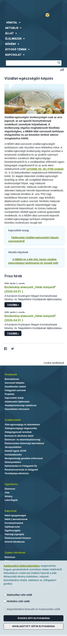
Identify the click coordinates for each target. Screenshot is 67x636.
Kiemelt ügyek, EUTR (15, 451)
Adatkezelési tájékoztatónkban (22, 565)
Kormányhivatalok (14, 523)
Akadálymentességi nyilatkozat (20, 405)
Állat (7, 492)
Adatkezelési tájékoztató (17, 401)
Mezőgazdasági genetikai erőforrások (24, 458)
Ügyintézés (11, 484)
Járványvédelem (13, 447)
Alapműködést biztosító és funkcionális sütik (32, 609)
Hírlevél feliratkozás (15, 542)
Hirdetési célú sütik (17, 601)
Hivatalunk (11, 374)
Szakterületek (13, 420)
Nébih (17, 5)
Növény (8, 496)
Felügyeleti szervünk (15, 390)
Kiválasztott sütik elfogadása (33, 626)
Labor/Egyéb (11, 500)
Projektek (9, 394)
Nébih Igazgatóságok (15, 515)
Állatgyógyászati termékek (18, 432)
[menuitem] (33, 22)
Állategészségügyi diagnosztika (21, 428)
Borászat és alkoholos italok (19, 436)
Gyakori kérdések (15, 552)
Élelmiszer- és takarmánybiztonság (22, 439)
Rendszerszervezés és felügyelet (21, 469)
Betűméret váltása (62, 69)
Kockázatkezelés (13, 454)
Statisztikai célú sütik (18, 594)
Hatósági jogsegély (14, 534)
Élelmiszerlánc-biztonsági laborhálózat (24, 443)
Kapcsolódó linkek (14, 398)
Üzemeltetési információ (17, 409)
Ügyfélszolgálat (12, 530)
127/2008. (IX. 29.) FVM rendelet (45, 169)
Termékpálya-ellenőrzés (17, 473)
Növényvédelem (13, 462)
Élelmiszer (10, 489)
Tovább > (13, 304)
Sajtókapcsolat (12, 527)
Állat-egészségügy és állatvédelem (22, 424)
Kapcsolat (10, 510)
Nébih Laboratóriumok (16, 519)
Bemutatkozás (12, 379)
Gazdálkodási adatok (15, 386)
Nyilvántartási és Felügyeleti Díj (21, 466)
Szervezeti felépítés (14, 383)
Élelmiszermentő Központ (18, 538)
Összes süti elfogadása (34, 618)
